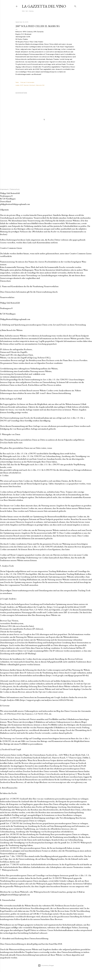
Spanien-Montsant (29, 85)
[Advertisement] (46, 163)
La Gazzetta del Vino (44, 6)
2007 (21, 85)
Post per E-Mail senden (27, 82)
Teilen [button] (17, 82)
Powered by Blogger (46, 965)
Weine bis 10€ (40, 85)
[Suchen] (75, 6)
